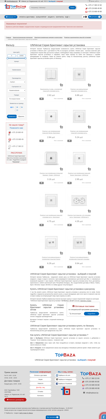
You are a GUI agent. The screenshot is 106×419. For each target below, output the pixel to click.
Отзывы (40, 391)
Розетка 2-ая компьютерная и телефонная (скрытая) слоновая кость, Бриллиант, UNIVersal (79, 259)
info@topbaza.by (11, 1)
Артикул (16, 61)
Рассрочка (16, 162)
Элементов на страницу (16, 103)
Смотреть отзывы (85, 301)
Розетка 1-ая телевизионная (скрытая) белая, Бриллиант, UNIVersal (51, 133)
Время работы (95, 1)
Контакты (60, 17)
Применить (12, 116)
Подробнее (91, 313)
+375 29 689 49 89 (94, 8)
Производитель (16, 78)
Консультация (75, 313)
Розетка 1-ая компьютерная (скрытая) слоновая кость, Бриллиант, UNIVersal (79, 91)
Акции (40, 379)
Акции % (51, 17)
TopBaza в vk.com (63, 375)
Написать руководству (15, 400)
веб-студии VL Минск (26, 413)
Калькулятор (41, 17)
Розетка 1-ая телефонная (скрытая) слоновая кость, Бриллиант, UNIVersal (51, 217)
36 (16, 107)
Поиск (72, 7)
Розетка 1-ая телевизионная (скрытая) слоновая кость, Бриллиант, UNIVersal (79, 133)
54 (21, 107)
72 (16, 110)
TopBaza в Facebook (64, 384)
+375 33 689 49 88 (93, 12)
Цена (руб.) (16, 52)
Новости (40, 383)
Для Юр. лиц (40, 387)
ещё (67, 17)
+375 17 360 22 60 (94, 5)
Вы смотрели (52, 417)
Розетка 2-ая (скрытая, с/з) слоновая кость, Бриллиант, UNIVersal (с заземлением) (79, 217)
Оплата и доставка (27, 17)
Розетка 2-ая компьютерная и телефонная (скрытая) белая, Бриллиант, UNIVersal (51, 259)
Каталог (10, 17)
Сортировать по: (16, 86)
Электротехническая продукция (23, 37)
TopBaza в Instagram (64, 380)
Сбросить (21, 116)
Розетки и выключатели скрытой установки (77, 37)
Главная (8, 37)
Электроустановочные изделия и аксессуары (48, 37)
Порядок (16, 95)
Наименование (16, 70)
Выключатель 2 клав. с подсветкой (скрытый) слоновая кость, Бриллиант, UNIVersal (51, 91)
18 (12, 107)
